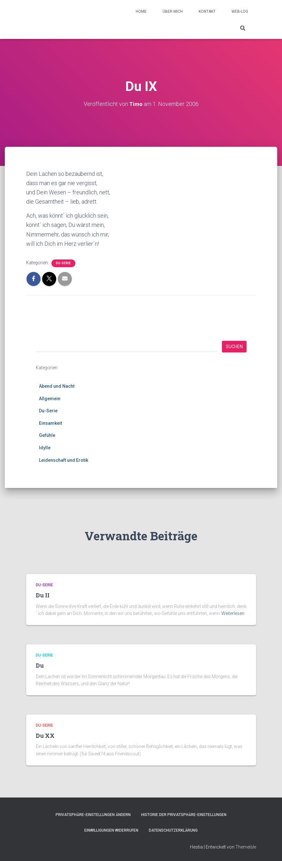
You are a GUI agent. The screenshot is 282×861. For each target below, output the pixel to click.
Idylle (44, 447)
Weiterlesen (232, 613)
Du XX (45, 735)
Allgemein (49, 398)
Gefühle (47, 435)
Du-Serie (63, 263)
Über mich (173, 11)
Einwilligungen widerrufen (111, 830)
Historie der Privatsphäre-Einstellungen (183, 814)
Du (40, 665)
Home (141, 11)
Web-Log (240, 11)
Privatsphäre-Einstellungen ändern (93, 814)
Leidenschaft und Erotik (63, 460)
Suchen (234, 346)
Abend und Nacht (56, 386)
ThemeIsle (245, 847)
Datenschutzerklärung (173, 830)
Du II (43, 595)
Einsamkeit (50, 423)
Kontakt (207, 11)
